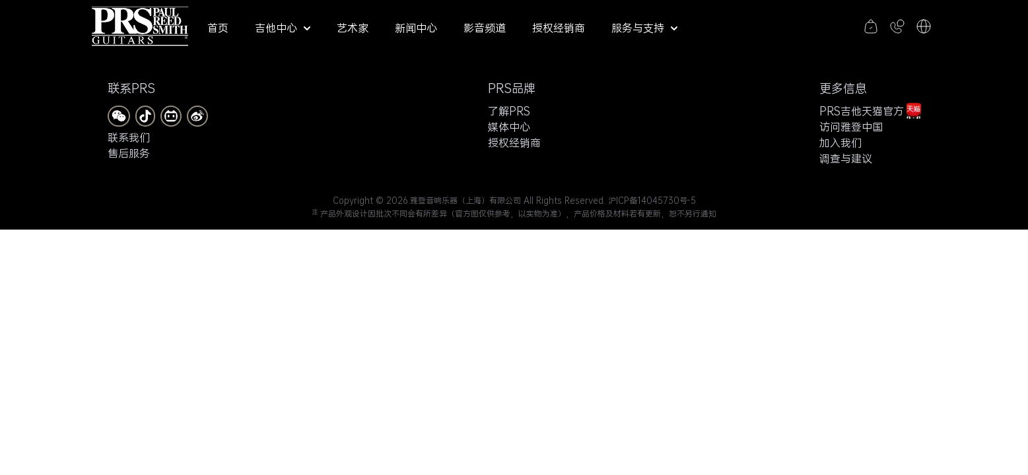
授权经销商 (558, 27)
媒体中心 (509, 126)
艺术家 (352, 27)
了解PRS (509, 111)
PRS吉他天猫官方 (870, 111)
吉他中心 (282, 27)
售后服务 (129, 153)
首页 (217, 27)
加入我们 (840, 142)
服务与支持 (644, 27)
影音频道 (484, 27)
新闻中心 (416, 27)
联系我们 (129, 137)
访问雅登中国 (851, 126)
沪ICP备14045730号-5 (652, 201)
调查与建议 (845, 158)
